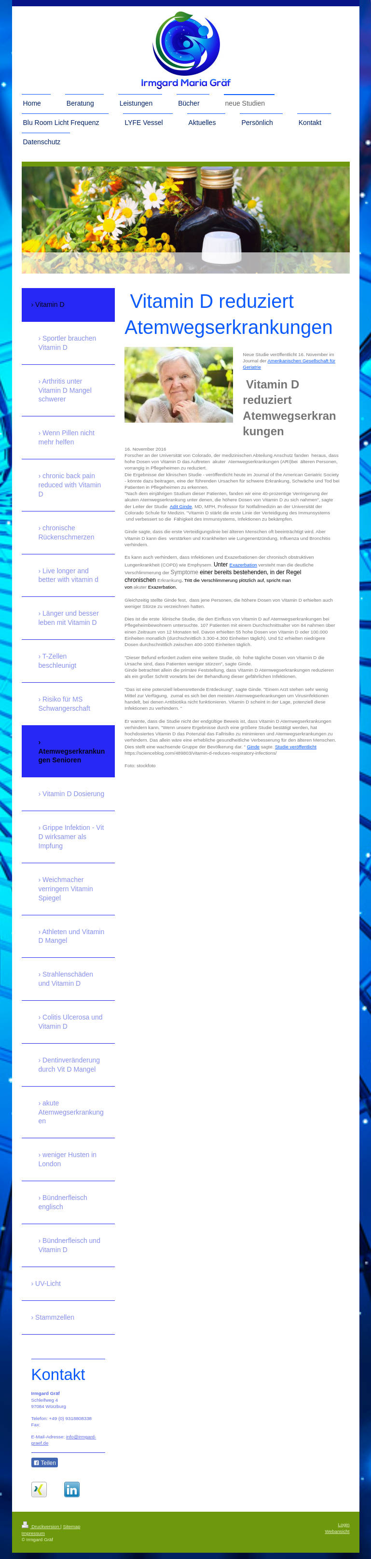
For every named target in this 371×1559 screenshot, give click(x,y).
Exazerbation (243, 564)
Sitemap (71, 1532)
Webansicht (337, 1537)
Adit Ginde (181, 506)
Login (344, 1530)
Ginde (253, 746)
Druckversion (41, 1532)
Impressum (33, 1539)
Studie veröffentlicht (295, 746)
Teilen (44, 1463)
